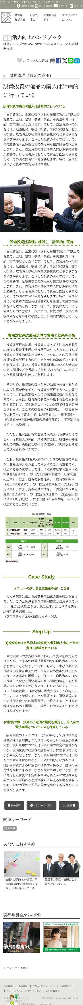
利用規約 (8, 986)
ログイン (76, 6)
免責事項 (23, 986)
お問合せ (61, 5)
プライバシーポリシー (44, 986)
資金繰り (10, 828)
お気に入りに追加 (32, 60)
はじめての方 (25, 6)
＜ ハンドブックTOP (15, 968)
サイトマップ (34, 990)
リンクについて (14, 990)
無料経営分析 (43, 6)
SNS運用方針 (66, 986)
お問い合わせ (53, 990)
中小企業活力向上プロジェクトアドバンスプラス (29, 2)
